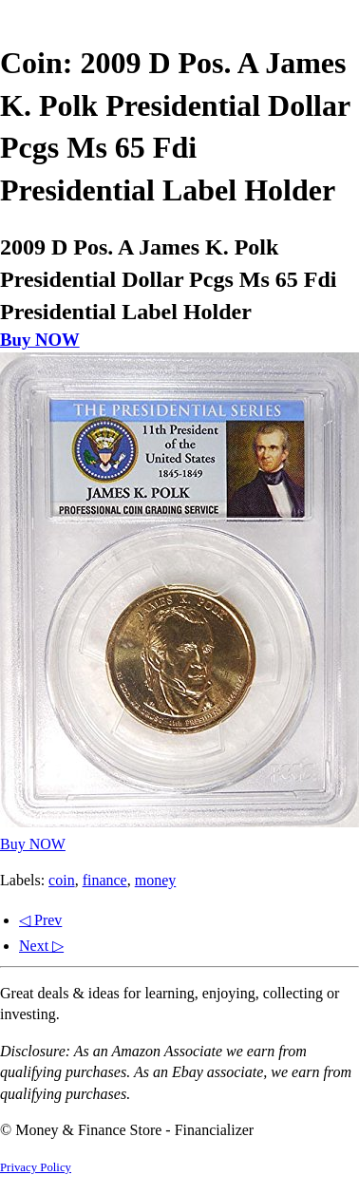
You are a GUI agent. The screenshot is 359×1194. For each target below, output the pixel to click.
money (156, 880)
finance (105, 880)
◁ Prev (40, 920)
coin (61, 880)
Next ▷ (41, 946)
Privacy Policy (35, 1167)
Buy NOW (40, 340)
